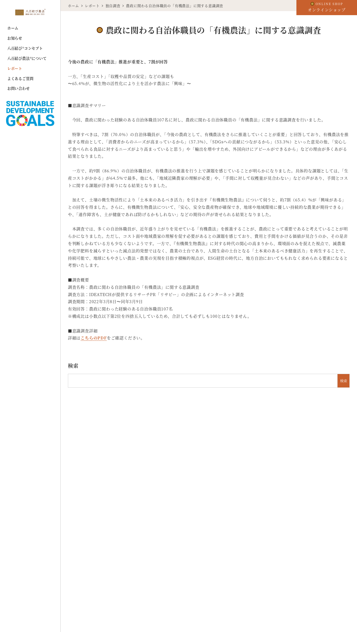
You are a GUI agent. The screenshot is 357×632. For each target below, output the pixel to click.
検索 (73, 365)
